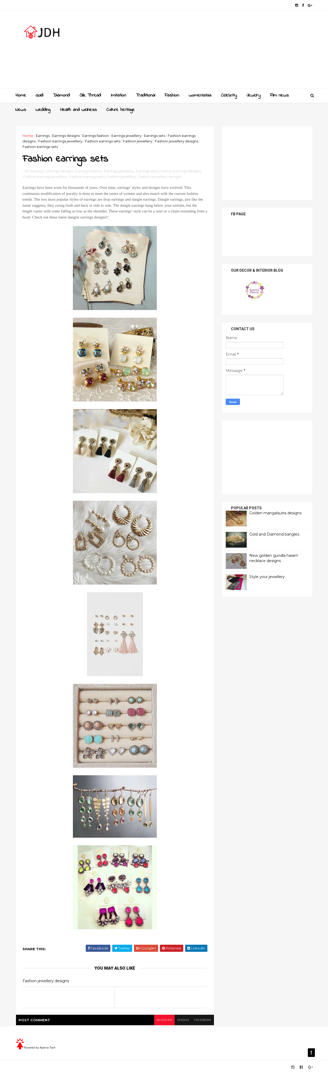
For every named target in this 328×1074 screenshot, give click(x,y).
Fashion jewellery (137, 141)
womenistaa (200, 95)
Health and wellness (78, 109)
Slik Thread (90, 95)
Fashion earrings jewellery (60, 141)
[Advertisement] (216, 51)
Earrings (43, 135)
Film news (279, 95)
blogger (164, 1020)
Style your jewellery (267, 576)
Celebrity (229, 95)
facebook (202, 1020)
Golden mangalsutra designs (275, 513)
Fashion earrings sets (102, 141)
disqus (183, 1020)
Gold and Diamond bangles (274, 534)
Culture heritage (120, 109)
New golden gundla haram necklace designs (273, 558)
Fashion (172, 95)
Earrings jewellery (126, 135)
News (20, 109)
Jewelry (253, 95)
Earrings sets (154, 135)
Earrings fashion (95, 135)
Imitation (118, 95)
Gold (39, 95)
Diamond (61, 95)
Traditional (145, 95)
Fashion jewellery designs (176, 141)
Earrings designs (66, 135)
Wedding (43, 109)
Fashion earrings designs (180, 171)
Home (20, 95)
